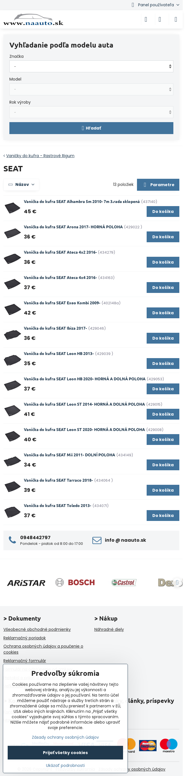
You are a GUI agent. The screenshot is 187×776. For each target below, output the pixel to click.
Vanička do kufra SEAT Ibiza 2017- (55, 327)
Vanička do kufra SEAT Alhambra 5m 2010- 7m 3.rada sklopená (82, 201)
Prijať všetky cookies (65, 753)
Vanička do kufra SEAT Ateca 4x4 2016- (60, 277)
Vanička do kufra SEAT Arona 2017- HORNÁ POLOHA (73, 226)
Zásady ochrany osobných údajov (131, 769)
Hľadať (91, 128)
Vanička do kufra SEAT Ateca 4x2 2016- (61, 251)
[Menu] (176, 19)
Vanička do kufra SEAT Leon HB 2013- (59, 353)
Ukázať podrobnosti (65, 765)
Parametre (158, 185)
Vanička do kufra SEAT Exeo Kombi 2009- (62, 302)
